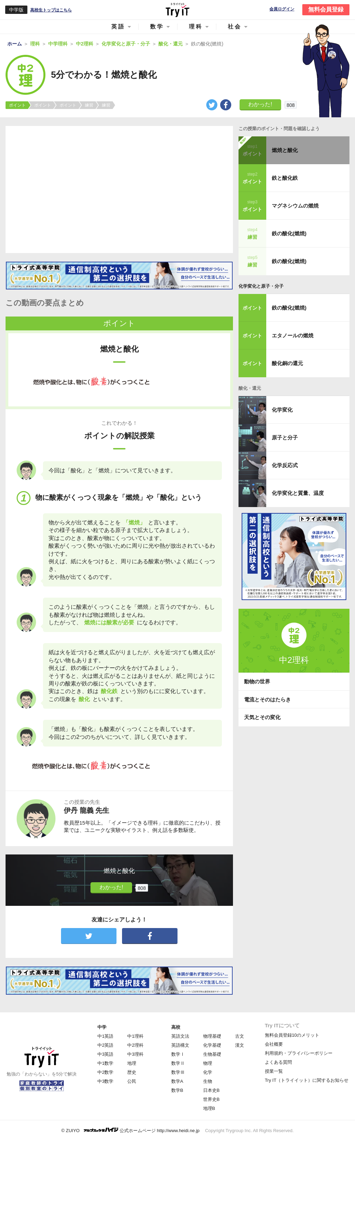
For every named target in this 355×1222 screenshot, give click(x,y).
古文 (239, 1036)
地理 (131, 1063)
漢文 (239, 1045)
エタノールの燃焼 (292, 335)
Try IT (177, 9)
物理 (207, 1063)
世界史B (211, 1099)
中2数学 (105, 1072)
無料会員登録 (326, 9)
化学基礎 (212, 1045)
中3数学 (105, 1081)
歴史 (131, 1072)
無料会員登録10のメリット (292, 1035)
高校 (175, 1027)
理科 (196, 27)
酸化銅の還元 (287, 363)
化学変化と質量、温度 (298, 493)
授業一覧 (274, 1071)
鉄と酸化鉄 (285, 178)
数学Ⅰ (178, 1054)
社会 (235, 27)
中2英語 (105, 1045)
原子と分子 (285, 437)
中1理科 (135, 1036)
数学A (177, 1081)
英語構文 (180, 1045)
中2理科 (135, 1045)
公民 (131, 1081)
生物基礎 (212, 1054)
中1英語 (105, 1036)
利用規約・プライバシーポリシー (298, 1053)
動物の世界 (257, 681)
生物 (207, 1081)
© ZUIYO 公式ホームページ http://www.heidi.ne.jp (130, 1130)
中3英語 (105, 1054)
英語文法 (180, 1036)
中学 (101, 1027)
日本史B (211, 1090)
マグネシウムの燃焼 (295, 206)
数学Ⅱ (178, 1063)
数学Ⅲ (178, 1072)
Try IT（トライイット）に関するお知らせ (306, 1080)
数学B (177, 1090)
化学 (207, 1072)
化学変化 (282, 410)
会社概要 (274, 1044)
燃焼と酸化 (285, 150)
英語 (118, 27)
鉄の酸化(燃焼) (289, 233)
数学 (157, 27)
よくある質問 (278, 1062)
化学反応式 (285, 465)
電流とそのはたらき (267, 699)
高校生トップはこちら (51, 10)
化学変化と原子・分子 (261, 286)
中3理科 (135, 1054)
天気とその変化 (262, 717)
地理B (209, 1108)
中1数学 (105, 1063)
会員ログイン (281, 9)
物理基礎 (212, 1036)
